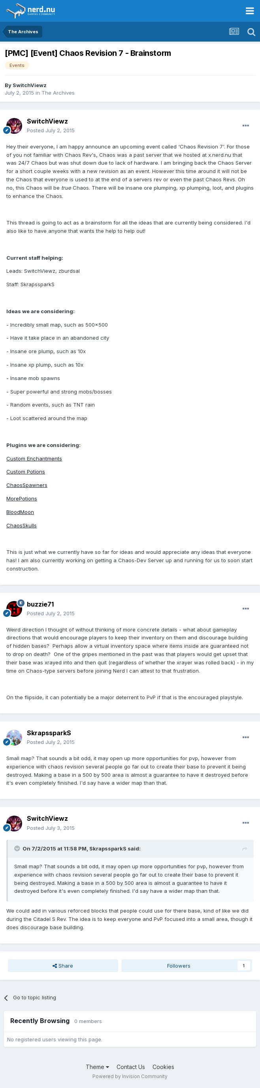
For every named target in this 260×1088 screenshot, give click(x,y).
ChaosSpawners (26, 485)
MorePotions (21, 498)
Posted (51, 130)
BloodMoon (20, 512)
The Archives (58, 92)
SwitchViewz (30, 85)
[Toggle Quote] (17, 848)
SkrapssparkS (49, 733)
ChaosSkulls (21, 525)
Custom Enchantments (34, 458)
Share (63, 966)
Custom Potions (25, 471)
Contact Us (131, 1066)
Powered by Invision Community (130, 1076)
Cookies (163, 1066)
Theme (97, 1066)
